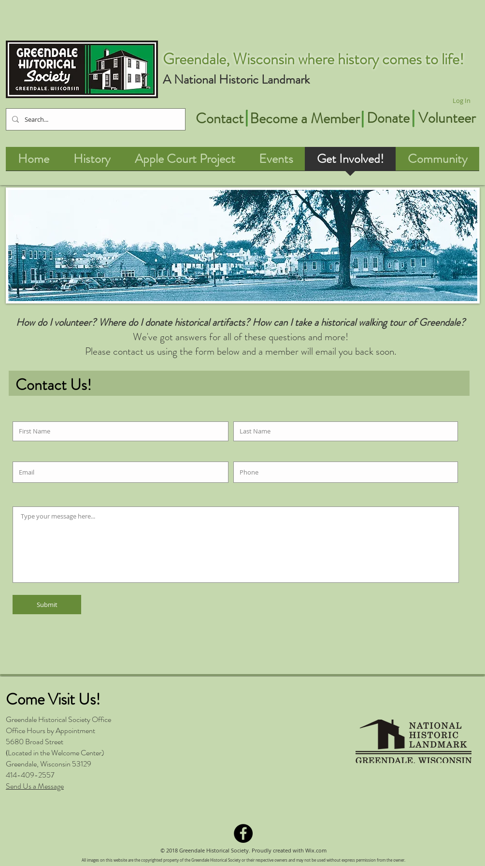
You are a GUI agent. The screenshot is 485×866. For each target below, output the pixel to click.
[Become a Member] (304, 118)
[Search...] (95, 119)
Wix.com (316, 850)
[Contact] (219, 118)
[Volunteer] (447, 118)
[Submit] (47, 604)
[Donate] (388, 118)
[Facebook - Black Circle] (243, 833)
